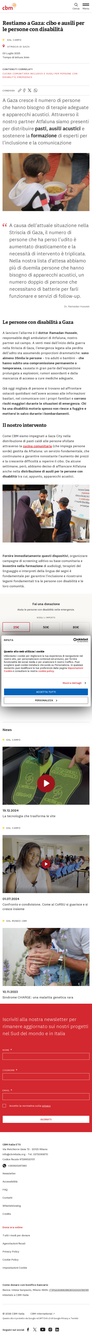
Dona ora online (13, 1227)
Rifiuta (8, 640)
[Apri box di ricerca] (76, 6)
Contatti (7, 1197)
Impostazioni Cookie (15, 1267)
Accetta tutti (46, 691)
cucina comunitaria (37, 446)
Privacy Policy (11, 1251)
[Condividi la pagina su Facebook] (24, 91)
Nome (7, 1050)
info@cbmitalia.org (14, 1154)
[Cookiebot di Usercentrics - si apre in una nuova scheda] (73, 640)
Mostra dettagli (72, 683)
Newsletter (9, 1173)
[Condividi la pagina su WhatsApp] (35, 91)
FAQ (5, 1189)
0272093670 (38, 1154)
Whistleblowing (12, 1205)
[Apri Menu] (85, 6)
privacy (46, 1105)
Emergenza (24, 77)
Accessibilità (10, 1181)
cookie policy (46, 670)
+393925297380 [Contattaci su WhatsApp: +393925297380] (15, 1165)
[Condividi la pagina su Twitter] (29, 91)
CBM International (42, 1313)
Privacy (64, 1318)
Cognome (10, 1070)
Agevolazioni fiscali (14, 1243)
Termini (74, 1318)
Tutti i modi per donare (16, 1235)
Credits (7, 1213)
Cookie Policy (11, 1259)
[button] (69, 1290)
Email (7, 1090)
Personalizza (46, 700)
